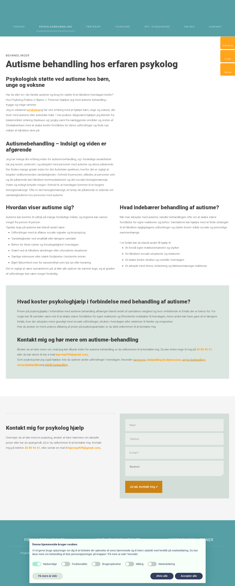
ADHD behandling (56, 364)
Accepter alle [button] (189, 575)
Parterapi (93, 26)
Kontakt (215, 26)
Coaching (122, 26)
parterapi (139, 359)
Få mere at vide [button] (47, 575)
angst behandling (193, 359)
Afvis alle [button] (161, 575)
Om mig (189, 26)
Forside (19, 26)
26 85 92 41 (204, 349)
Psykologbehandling (55, 26)
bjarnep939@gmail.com (72, 354)
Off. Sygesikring (157, 26)
